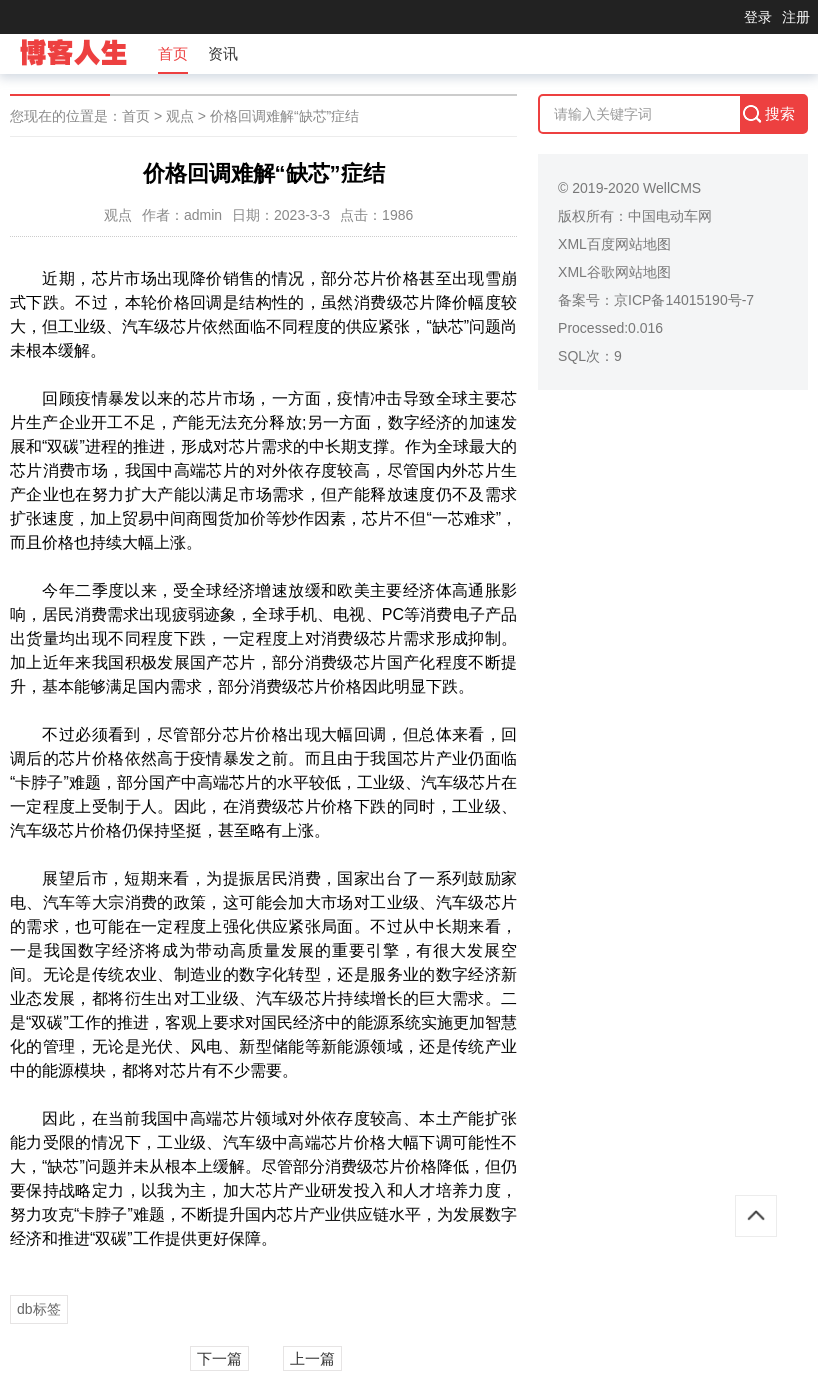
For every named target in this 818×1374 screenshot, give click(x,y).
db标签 (39, 1309)
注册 (796, 17)
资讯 (223, 53)
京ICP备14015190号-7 (684, 300)
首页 (173, 53)
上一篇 (312, 1358)
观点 (180, 116)
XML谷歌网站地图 (614, 272)
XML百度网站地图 (614, 244)
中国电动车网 (670, 216)
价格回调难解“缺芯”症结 (284, 116)
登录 (758, 17)
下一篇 (219, 1358)
